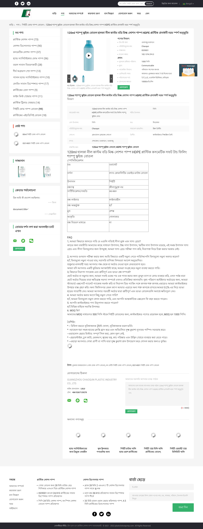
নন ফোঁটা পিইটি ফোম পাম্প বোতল (118, 365)
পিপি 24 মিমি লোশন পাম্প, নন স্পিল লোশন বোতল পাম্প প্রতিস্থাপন (57, 502)
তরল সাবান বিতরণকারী (25, 64)
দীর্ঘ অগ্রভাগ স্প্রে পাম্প (24, 71)
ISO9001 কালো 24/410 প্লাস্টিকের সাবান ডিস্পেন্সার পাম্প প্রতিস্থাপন (56, 494)
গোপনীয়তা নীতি (60, 526)
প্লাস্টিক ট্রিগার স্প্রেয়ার (24, 102)
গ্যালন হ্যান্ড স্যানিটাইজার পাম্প (29, 77)
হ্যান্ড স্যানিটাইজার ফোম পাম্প (28, 58)
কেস (147, 13)
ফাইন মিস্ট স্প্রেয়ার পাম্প (25, 96)
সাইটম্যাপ (13, 508)
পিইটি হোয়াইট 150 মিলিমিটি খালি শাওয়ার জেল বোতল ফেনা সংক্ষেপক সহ (178, 450)
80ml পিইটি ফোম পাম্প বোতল (34, 134)
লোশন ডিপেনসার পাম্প (25, 45)
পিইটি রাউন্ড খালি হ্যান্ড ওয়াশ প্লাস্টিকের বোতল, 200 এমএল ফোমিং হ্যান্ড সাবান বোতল (128, 450)
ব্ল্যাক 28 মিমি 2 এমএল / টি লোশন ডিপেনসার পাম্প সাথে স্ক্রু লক (104, 487)
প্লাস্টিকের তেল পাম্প (23, 90)
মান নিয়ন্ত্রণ (109, 13)
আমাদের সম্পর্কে (76, 13)
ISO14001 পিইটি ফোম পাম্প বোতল (36, 143)
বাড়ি (54, 13)
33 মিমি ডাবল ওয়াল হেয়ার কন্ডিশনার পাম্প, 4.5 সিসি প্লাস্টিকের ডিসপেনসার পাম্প (105, 502)
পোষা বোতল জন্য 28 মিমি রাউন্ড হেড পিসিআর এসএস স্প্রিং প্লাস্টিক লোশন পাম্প (57, 487)
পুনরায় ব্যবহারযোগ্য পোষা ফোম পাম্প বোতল (88, 365)
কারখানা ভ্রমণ (94, 13)
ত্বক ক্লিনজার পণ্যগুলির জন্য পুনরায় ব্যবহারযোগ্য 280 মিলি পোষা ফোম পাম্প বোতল (103, 450)
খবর (139, 13)
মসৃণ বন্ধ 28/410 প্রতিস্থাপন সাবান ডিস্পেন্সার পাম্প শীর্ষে (104, 494)
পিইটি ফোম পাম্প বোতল (33, 25)
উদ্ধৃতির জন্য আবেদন (169, 3)
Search (149, 4)
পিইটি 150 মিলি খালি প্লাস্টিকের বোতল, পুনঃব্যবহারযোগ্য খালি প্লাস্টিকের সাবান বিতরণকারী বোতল (153, 450)
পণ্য (62, 13)
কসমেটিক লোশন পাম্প (24, 52)
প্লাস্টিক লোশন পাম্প (23, 39)
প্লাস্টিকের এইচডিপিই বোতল (27, 115)
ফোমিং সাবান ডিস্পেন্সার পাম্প (28, 83)
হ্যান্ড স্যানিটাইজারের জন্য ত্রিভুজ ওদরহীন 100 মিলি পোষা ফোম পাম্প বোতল (78, 450)
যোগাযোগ (123, 87)
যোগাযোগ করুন (125, 13)
